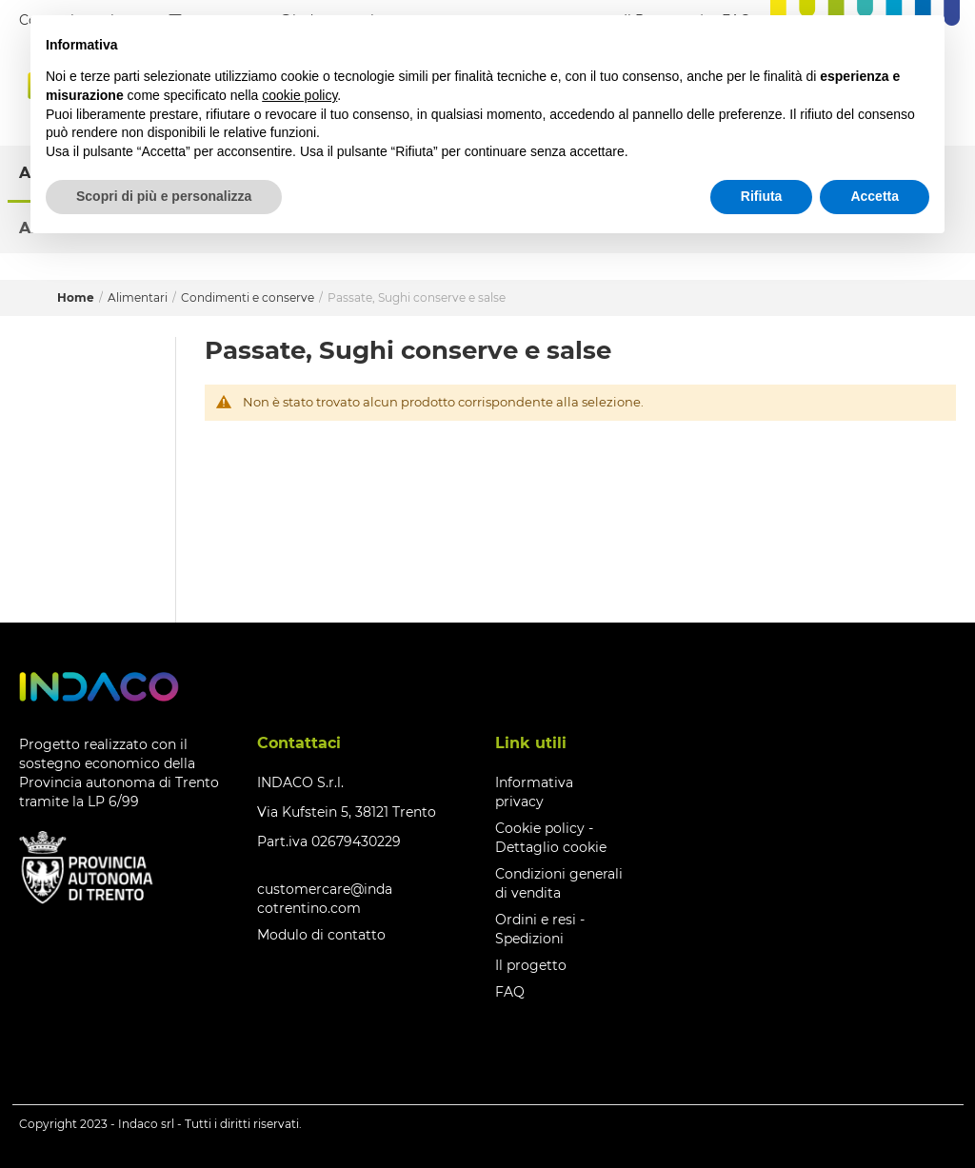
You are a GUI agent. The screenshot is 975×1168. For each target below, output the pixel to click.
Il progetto (531, 965)
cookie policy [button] (299, 95)
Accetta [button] (874, 196)
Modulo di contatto (321, 934)
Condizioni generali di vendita (559, 883)
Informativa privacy (534, 792)
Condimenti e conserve (249, 297)
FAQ (510, 991)
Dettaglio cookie (551, 847)
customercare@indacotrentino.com (324, 899)
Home (77, 297)
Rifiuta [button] (762, 196)
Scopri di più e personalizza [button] (163, 196)
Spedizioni (529, 938)
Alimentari (139, 297)
